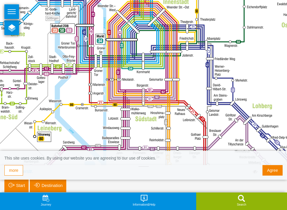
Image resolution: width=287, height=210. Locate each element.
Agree (272, 170)
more (13, 170)
